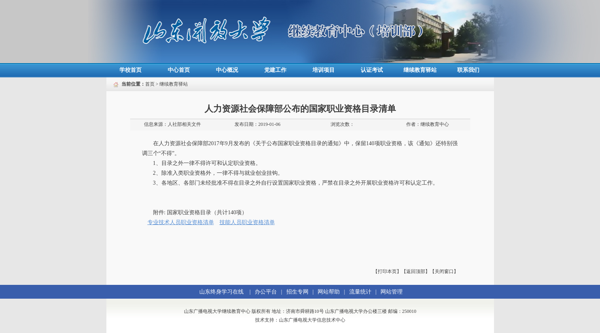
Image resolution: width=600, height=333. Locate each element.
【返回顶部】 (415, 271)
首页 (150, 84)
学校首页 (130, 70)
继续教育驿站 (420, 70)
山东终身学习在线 (221, 292)
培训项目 (323, 70)
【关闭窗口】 (444, 271)
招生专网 (297, 292)
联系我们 (468, 70)
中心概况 (227, 70)
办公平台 (266, 292)
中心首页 (179, 70)
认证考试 (372, 70)
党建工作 (275, 70)
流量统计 (360, 292)
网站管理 (391, 292)
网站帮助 (329, 292)
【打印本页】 (387, 271)
